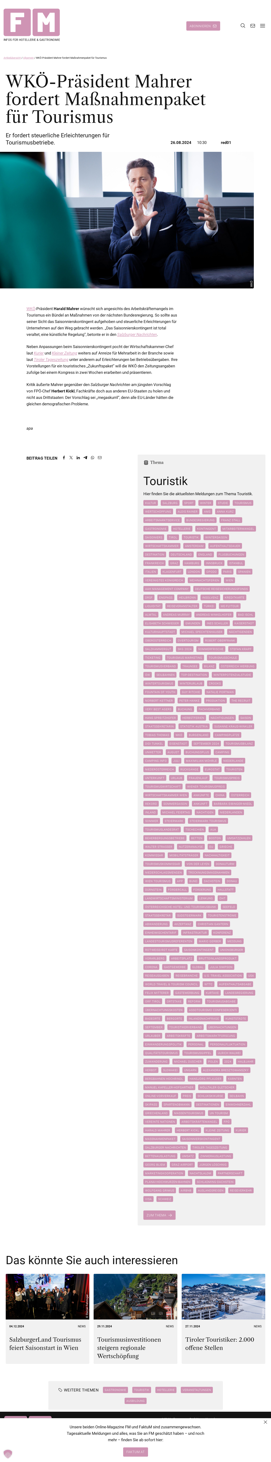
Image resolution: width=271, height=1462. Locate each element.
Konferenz (222, 933)
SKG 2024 (185, 649)
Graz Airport (182, 1165)
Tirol (173, 537)
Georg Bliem (155, 1165)
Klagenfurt (172, 572)
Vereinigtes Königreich (164, 580)
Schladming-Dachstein (215, 1182)
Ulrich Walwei (229, 1053)
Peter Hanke (189, 701)
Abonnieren (200, 26)
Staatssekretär (158, 915)
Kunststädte (236, 1018)
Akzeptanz (182, 924)
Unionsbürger (231, 950)
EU (211, 847)
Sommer (151, 821)
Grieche (226, 847)
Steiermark (174, 821)
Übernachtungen (222, 1027)
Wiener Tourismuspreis (206, 786)
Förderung (202, 890)
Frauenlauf (198, 778)
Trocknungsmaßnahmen (208, 872)
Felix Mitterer (157, 993)
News (82, 1326)
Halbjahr (245, 1061)
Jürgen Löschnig (213, 1165)
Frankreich (154, 563)
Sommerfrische (211, 649)
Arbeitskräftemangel (199, 1122)
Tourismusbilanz (239, 744)
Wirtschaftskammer (162, 546)
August (173, 752)
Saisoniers (153, 537)
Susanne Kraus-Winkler (233, 726)
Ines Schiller (217, 623)
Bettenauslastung (160, 1156)
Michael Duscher (188, 1061)
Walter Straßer (158, 847)
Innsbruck (214, 563)
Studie (223, 503)
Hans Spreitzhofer (160, 718)
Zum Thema (156, 1215)
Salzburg (170, 503)
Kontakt (211, 1419)
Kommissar (154, 855)
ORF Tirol (152, 1001)
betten (196, 838)
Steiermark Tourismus (208, 821)
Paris (227, 572)
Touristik (191, 537)
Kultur (150, 503)
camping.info (156, 761)
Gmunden (192, 623)
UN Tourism (219, 1113)
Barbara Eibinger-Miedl (233, 804)
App (180, 881)
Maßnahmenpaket (160, 1139)
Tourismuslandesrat (162, 829)
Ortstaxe (174, 1001)
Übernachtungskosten (164, 1010)
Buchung (185, 709)
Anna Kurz (225, 511)
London (194, 572)
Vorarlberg (155, 958)
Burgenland (199, 735)
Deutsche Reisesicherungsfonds (221, 589)
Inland (150, 812)
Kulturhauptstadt (160, 632)
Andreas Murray (176, 615)
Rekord (151, 804)
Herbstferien (193, 718)
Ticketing (153, 658)
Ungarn (190, 1070)
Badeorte (152, 1018)
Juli (176, 761)
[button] (8, 1454)
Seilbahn (237, 1096)
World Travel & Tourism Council (171, 984)
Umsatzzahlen (239, 838)
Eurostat (212, 769)
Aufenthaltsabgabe (235, 984)
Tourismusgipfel (197, 1053)
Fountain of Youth (160, 692)
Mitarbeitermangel (238, 529)
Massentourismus (188, 1113)
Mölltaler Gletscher (217, 1087)
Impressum (213, 1438)
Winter (205, 503)
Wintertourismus (159, 683)
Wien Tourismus (158, 881)
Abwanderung (156, 924)
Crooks (215, 683)
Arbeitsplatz (181, 958)
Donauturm (225, 864)
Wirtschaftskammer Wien (166, 795)
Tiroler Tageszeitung (209, 1147)
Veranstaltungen (197, 1390)
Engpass (166, 597)
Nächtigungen (222, 718)
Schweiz (164, 1199)
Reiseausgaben (157, 976)
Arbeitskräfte (178, 1036)
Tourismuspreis (227, 778)
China (220, 795)
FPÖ (227, 1122)
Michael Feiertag (176, 812)
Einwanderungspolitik (163, 1044)
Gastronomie (156, 529)
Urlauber (152, 1036)
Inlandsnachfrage (204, 1018)
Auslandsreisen (211, 1190)
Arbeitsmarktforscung (216, 1036)
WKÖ (30, 309)
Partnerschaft (230, 1173)
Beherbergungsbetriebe (165, 838)
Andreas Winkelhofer (214, 615)
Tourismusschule (223, 658)
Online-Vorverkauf (160, 1096)
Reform (194, 1001)
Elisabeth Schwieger (162, 623)
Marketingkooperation (164, 1173)
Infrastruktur (195, 933)
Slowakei (170, 1070)
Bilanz (209, 666)
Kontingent (206, 529)
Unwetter (153, 752)
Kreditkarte (235, 597)
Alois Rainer (188, 511)
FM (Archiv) (213, 1445)
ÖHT (222, 898)
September (154, 1027)
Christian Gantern (213, 924)
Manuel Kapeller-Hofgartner (169, 1087)
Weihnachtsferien (204, 580)
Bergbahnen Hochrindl (164, 1079)
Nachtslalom (200, 1173)
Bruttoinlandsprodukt (218, 958)
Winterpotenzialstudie (232, 675)
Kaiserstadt (244, 623)
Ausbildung (135, 1401)
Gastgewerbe (175, 967)
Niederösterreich (159, 769)
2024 (227, 1061)
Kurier (241, 1130)
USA (251, 976)
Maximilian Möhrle (201, 761)
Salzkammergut (158, 649)
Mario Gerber (210, 941)
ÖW (147, 675)
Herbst (151, 1070)
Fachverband (209, 709)
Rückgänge (189, 769)
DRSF (149, 597)
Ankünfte (201, 795)
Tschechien (194, 829)
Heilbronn (187, 597)
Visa (148, 1199)
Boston (215, 838)
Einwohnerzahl (238, 1104)
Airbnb (186, 1190)
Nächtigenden (240, 632)
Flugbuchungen (231, 554)
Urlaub (176, 778)
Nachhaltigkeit (217, 855)
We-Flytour (230, 606)
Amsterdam (194, 546)
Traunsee (190, 666)
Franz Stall (230, 520)
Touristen (234, 769)
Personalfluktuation (227, 1044)
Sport (189, 503)
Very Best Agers (158, 709)
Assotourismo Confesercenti (213, 1010)
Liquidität (153, 606)
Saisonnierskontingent (201, 1139)
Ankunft (200, 804)
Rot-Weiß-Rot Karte (161, 950)
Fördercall (177, 890)
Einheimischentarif (160, 933)
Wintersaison (216, 537)
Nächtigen (205, 812)
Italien (150, 572)
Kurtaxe (212, 993)
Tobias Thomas (157, 735)
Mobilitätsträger (184, 855)
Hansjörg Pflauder (206, 1079)
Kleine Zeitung (217, 1130)
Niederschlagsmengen (163, 872)
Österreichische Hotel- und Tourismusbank (180, 907)
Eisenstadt (178, 744)
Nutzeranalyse (191, 847)
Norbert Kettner (159, 701)
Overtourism (188, 640)
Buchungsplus (197, 752)
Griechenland (156, 1113)
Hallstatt (226, 890)
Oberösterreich (158, 640)
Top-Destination (194, 675)
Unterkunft (154, 778)
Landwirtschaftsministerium (169, 898)
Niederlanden (231, 812)
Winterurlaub (191, 683)
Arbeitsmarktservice (162, 520)
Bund (193, 881)
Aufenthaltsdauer (225, 546)
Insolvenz (210, 597)
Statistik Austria (194, 726)
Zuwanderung (156, 1061)
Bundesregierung (200, 520)
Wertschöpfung (158, 511)
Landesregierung (239, 993)
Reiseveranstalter (182, 606)
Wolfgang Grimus (159, 1190)
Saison (245, 718)
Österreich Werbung (238, 666)
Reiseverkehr (241, 1190)
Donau (232, 881)
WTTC (208, 984)
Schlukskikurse (210, 1096)
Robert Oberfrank (220, 640)
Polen (213, 1061)
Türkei (209, 606)
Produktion (215, 701)
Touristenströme (222, 915)
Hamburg (192, 563)
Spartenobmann (177, 1104)
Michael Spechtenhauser (202, 632)
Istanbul (236, 563)
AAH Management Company (167, 589)
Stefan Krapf (241, 649)
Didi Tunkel (154, 744)
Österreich (240, 795)
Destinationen (207, 1104)
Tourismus (242, 503)
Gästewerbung (187, 993)
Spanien (244, 572)
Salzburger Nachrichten (165, 1147)
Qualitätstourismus (161, 1053)
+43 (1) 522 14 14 (174, 1438)
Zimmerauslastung (215, 1156)
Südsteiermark (189, 915)
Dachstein (212, 881)
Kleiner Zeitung (64, 353)
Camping (222, 752)
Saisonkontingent (199, 950)
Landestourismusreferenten (168, 941)
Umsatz (188, 1156)
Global (198, 967)
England (205, 554)
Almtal (151, 615)
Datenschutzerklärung (221, 1432)
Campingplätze (227, 735)
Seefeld (229, 907)
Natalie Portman (220, 692)
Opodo (211, 572)
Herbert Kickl (188, 1130)
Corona (151, 967)
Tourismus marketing (184, 658)
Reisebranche (187, 976)
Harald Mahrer (157, 1130)
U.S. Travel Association (223, 976)
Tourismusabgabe (221, 1001)
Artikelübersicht (12, 57)
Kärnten (235, 1079)
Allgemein (28, 57)
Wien (229, 580)
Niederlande (233, 761)
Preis (187, 1096)
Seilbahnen (165, 675)
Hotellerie (182, 529)
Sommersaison (175, 804)
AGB (208, 1425)
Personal (196, 1044)
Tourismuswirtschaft (163, 786)
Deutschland (181, 554)
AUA (213, 829)
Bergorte (174, 1018)
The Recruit (240, 701)
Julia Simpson (221, 967)
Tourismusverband (160, 666)
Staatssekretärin (159, 726)
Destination (154, 554)
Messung (235, 941)
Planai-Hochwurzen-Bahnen (167, 1182)
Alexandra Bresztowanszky (226, 1070)
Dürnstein (153, 890)
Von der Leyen (198, 864)
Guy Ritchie (191, 692)
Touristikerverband (185, 1027)
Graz (174, 563)
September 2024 (206, 744)
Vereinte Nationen (160, 1122)
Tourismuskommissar (162, 864)
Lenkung (206, 898)
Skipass (151, 1104)
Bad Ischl (245, 615)
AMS (207, 511)
